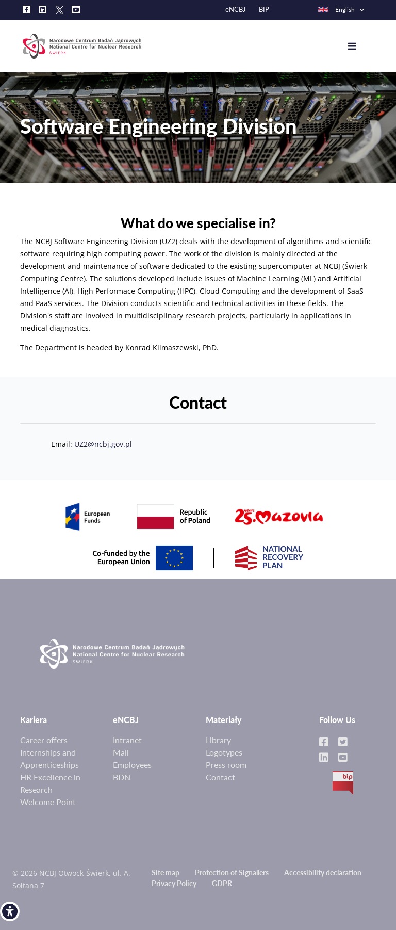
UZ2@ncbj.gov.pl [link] (103, 456)
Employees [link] (132, 764)
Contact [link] (220, 777)
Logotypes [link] (224, 752)
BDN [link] (121, 777)
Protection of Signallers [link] (232, 872)
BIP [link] (264, 9)
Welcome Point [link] (48, 802)
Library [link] (218, 740)
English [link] (336, 9)
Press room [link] (226, 764)
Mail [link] (121, 752)
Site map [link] (165, 872)
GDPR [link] (222, 883)
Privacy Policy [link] (174, 883)
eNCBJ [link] (235, 9)
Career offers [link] (44, 740)
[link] (10, 911)
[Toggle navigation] (359, 46)
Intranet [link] (127, 740)
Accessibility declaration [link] (322, 872)
